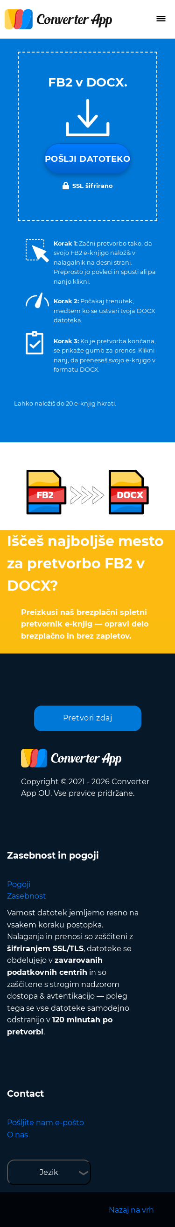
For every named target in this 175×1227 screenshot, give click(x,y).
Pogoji (18, 884)
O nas (17, 1134)
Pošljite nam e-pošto (45, 1122)
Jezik (49, 1172)
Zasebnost (26, 896)
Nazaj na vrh (131, 1210)
